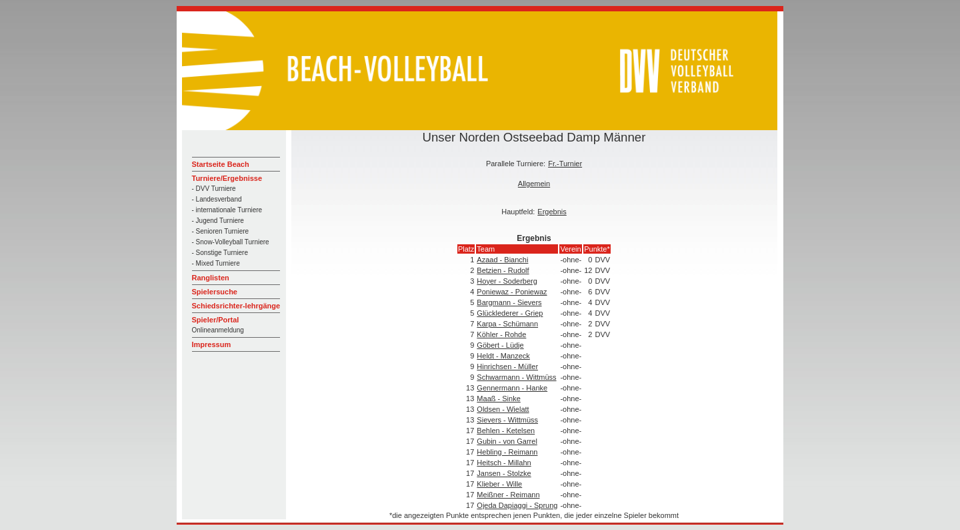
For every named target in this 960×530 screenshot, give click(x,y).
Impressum (211, 344)
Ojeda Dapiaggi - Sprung (517, 505)
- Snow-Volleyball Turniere (230, 242)
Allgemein (534, 184)
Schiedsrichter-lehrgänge (236, 306)
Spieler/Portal (215, 320)
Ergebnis (551, 212)
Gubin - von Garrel (507, 441)
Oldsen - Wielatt (503, 409)
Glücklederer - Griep (510, 313)
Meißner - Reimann (508, 495)
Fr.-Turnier (565, 164)
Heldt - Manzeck (503, 356)
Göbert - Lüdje (500, 345)
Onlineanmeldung (218, 330)
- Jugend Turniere (218, 220)
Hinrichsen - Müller (507, 366)
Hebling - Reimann (507, 452)
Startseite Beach (220, 164)
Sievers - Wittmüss (507, 420)
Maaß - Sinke (498, 398)
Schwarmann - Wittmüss (516, 377)
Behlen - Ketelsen (506, 431)
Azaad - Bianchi (502, 260)
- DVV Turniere (214, 188)
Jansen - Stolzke (504, 473)
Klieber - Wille (499, 484)
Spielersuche (214, 292)
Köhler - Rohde (501, 334)
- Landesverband (217, 199)
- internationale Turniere (227, 210)
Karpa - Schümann (507, 324)
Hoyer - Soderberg (507, 281)
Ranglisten (210, 278)
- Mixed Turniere (216, 263)
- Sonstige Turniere (220, 252)
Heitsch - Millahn (504, 463)
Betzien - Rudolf (503, 270)
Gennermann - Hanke (512, 388)
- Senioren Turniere (220, 231)
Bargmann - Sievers (509, 302)
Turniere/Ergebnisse (227, 178)
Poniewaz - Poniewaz (512, 292)
